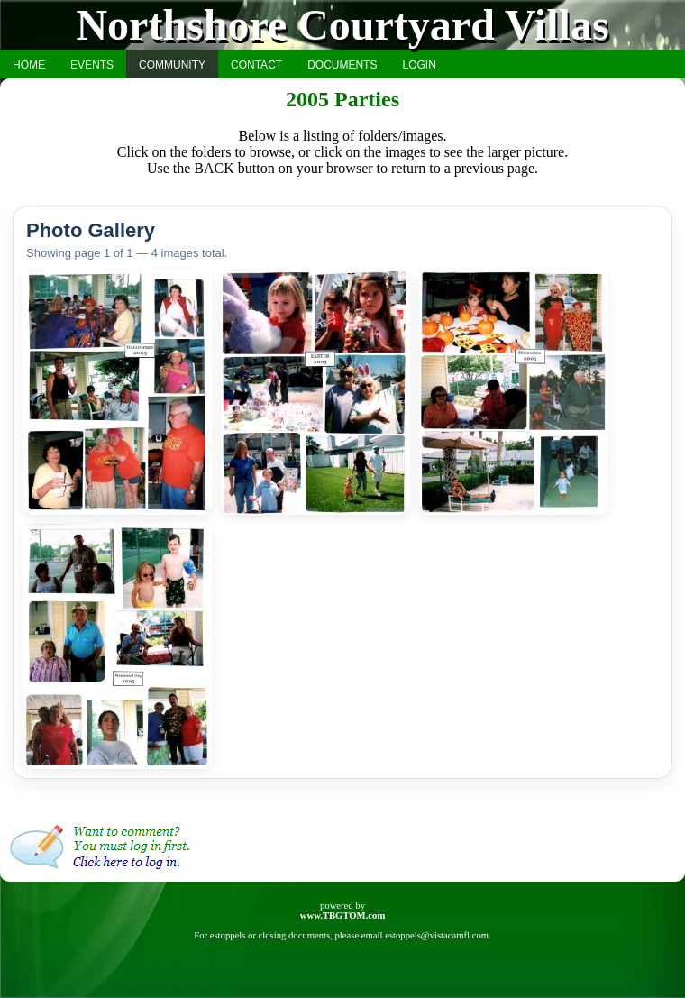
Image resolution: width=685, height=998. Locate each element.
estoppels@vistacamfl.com (437, 935)
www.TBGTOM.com (343, 915)
